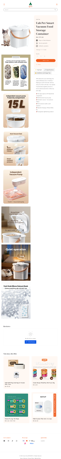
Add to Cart (46, 60)
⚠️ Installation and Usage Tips (42, 73)
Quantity (37, 54)
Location (43, 441)
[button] (4, 4)
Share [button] (38, 64)
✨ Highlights (38, 70)
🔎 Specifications (49, 70)
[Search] (55, 9)
